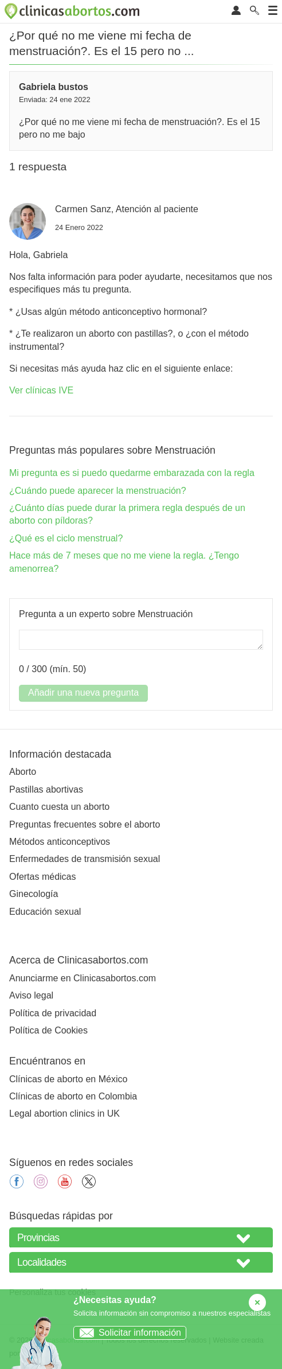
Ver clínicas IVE (41, 390)
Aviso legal (31, 995)
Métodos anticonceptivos (59, 842)
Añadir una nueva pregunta (83, 692)
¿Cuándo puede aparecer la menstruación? (97, 491)
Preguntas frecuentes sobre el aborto (84, 824)
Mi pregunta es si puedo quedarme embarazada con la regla (131, 473)
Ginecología (33, 894)
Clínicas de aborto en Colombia (73, 1096)
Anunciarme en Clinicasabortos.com (82, 978)
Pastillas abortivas (46, 789)
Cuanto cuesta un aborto (59, 807)
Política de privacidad (52, 1013)
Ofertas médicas (42, 877)
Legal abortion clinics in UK (64, 1113)
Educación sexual (45, 911)
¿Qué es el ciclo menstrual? (66, 538)
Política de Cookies (48, 1030)
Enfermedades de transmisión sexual (84, 859)
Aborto (22, 772)
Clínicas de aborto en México (68, 1079)
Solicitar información (127, 1332)
